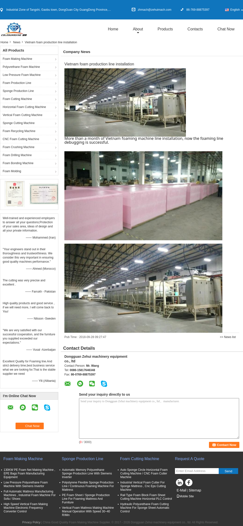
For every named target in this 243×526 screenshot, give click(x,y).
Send (228, 471)
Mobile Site (185, 496)
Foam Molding (12, 171)
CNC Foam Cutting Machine (21, 139)
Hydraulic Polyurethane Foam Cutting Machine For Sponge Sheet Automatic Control (144, 507)
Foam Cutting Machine (17, 99)
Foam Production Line (17, 83)
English (236, 9)
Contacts (195, 29)
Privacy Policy (31, 522)
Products (165, 29)
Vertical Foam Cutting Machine (22, 115)
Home (113, 29)
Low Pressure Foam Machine (22, 75)
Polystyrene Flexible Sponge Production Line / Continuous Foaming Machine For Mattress (88, 486)
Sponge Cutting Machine (19, 123)
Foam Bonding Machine (18, 163)
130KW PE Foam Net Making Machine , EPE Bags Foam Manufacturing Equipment (29, 473)
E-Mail (181, 490)
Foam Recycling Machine (19, 131)
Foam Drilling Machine (17, 155)
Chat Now (225, 29)
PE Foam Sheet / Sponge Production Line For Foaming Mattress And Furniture (86, 498)
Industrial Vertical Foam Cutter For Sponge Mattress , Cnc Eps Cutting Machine (143, 486)
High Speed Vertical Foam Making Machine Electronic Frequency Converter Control (26, 507)
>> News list (228, 337)
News (16, 42)
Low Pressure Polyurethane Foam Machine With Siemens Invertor (26, 484)
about (138, 29)
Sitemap (195, 490)
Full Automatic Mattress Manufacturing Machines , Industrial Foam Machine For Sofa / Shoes (30, 495)
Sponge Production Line (18, 91)
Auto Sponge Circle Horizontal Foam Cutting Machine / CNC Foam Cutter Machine (144, 473)
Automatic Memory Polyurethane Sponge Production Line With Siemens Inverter (87, 473)
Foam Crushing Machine (19, 147)
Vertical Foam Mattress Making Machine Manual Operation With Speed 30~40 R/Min (88, 511)
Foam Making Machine (17, 59)
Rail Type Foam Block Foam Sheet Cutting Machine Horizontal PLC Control (146, 496)
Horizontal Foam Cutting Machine (24, 107)
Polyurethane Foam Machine (21, 67)
